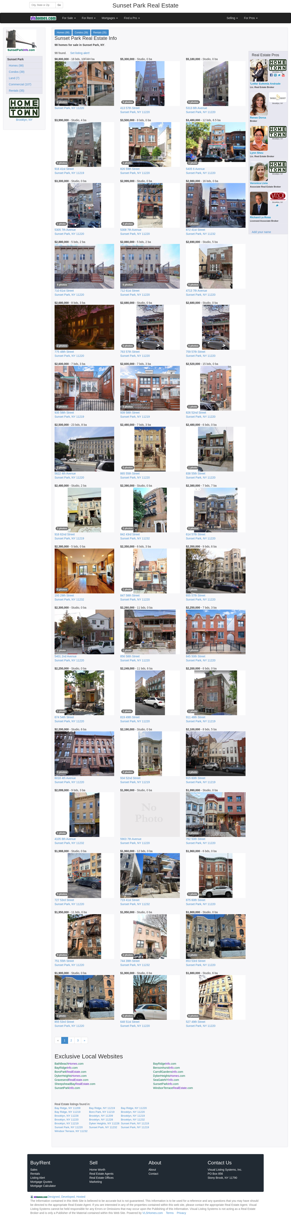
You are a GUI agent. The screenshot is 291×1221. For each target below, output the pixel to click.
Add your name (261, 232)
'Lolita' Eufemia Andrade (265, 83)
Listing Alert (37, 1177)
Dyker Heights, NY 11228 (104, 1123)
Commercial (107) (19, 84)
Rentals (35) (15, 90)
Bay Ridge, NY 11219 (102, 1108)
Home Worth (97, 1169)
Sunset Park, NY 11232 (103, 1127)
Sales (33, 1169)
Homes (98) (15, 65)
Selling (232, 18)
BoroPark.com (70, 1071)
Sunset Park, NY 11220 (69, 1127)
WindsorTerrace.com (173, 1088)
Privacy (181, 1213)
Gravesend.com (71, 1079)
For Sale (69, 18)
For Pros (251, 18)
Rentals (35, 1173)
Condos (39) (15, 71)
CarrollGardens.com (168, 1071)
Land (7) (13, 78)
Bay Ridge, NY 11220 (134, 1108)
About (152, 1169)
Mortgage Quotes (41, 1181)
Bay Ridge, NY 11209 (67, 1108)
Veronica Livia (259, 183)
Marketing (96, 1181)
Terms (170, 1213)
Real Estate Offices (102, 1177)
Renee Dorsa (258, 117)
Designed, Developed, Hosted (66, 1196)
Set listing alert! (80, 53)
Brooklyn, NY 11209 (101, 1115)
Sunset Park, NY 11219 (135, 1123)
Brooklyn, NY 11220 (133, 1111)
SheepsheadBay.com (75, 1083)
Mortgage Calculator (43, 1185)
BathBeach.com (69, 1063)
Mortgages (110, 18)
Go (59, 5)
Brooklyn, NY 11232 (133, 1119)
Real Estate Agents (102, 1173)
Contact (153, 1173)
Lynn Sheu (256, 152)
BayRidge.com (164, 1063)
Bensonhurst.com (166, 1067)
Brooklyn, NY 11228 (66, 1115)
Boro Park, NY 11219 (102, 1111)
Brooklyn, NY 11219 (133, 1115)
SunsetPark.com (166, 1083)
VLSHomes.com (152, 1213)
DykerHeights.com (71, 1075)
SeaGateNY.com (166, 1079)
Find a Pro (132, 18)
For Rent (89, 18)
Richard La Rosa (260, 217)
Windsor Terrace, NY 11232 (71, 1131)
